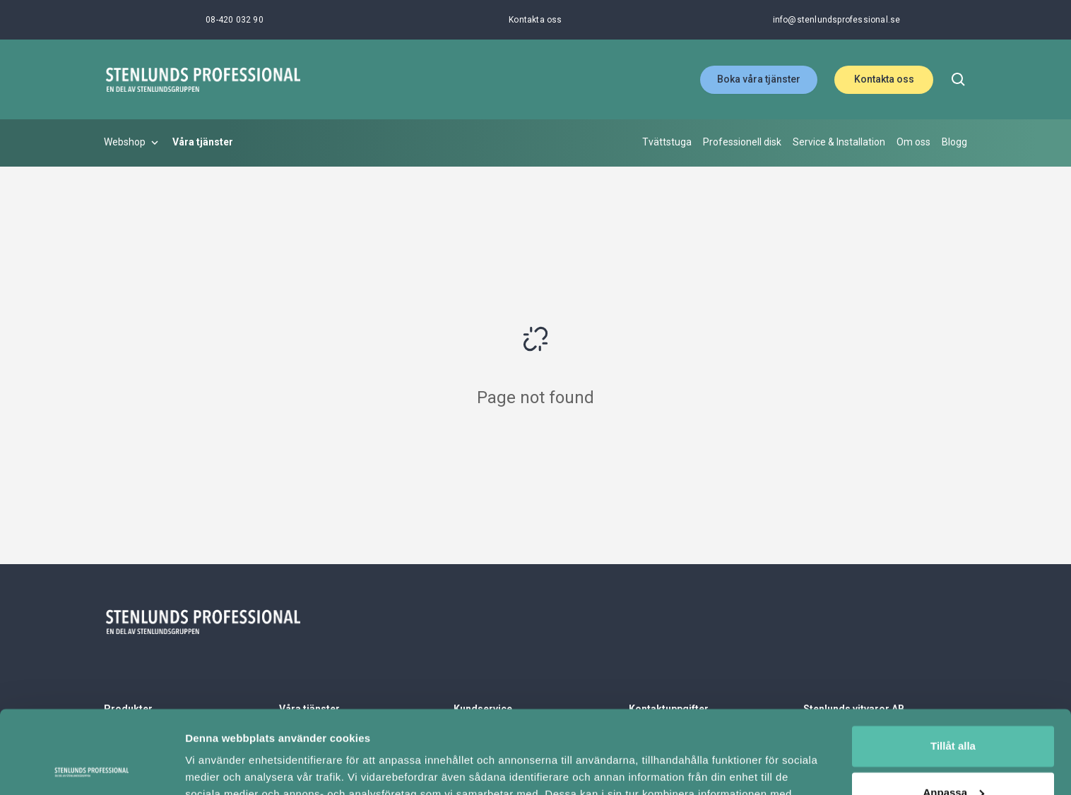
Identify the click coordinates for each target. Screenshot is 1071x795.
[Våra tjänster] (202, 143)
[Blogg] (954, 143)
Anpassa (953, 709)
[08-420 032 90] (235, 19)
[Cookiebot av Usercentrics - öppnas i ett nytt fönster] (91, 767)
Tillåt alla (953, 663)
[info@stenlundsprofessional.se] (837, 19)
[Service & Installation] (839, 143)
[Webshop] (132, 143)
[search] (958, 79)
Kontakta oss (884, 79)
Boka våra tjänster (758, 79)
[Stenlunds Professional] (203, 79)
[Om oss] (913, 143)
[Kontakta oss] (535, 19)
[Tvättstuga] (667, 143)
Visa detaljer (216, 767)
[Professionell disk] (742, 143)
